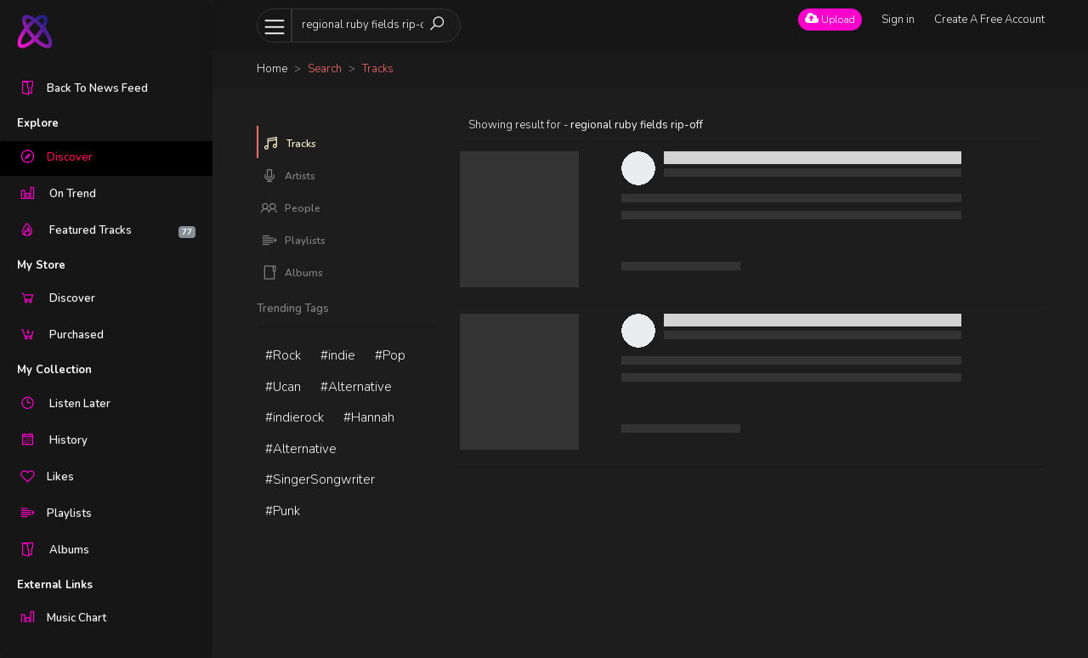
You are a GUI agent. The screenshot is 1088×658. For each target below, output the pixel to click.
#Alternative (356, 386)
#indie (337, 355)
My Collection (54, 369)
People (290, 208)
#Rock (283, 355)
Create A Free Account (989, 19)
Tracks (289, 143)
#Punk (282, 510)
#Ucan (283, 386)
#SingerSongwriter (320, 479)
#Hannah (368, 417)
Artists (288, 175)
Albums (292, 272)
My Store (41, 265)
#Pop (390, 355)
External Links (55, 585)
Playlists (293, 240)
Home (272, 69)
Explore (38, 123)
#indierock (294, 417)
